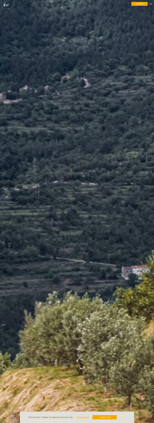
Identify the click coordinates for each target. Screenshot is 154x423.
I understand (105, 417)
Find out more (83, 417)
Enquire (139, 4)
